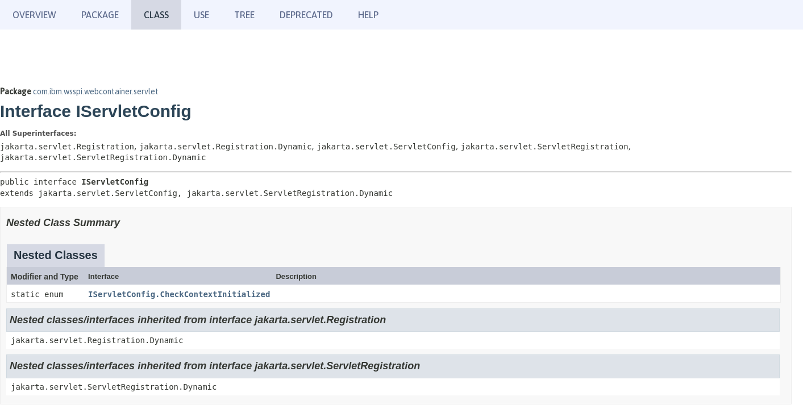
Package (100, 15)
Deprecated (306, 15)
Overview (34, 15)
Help (368, 15)
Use (201, 15)
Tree (244, 15)
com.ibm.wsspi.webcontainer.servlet (96, 91)
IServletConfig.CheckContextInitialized (179, 294)
